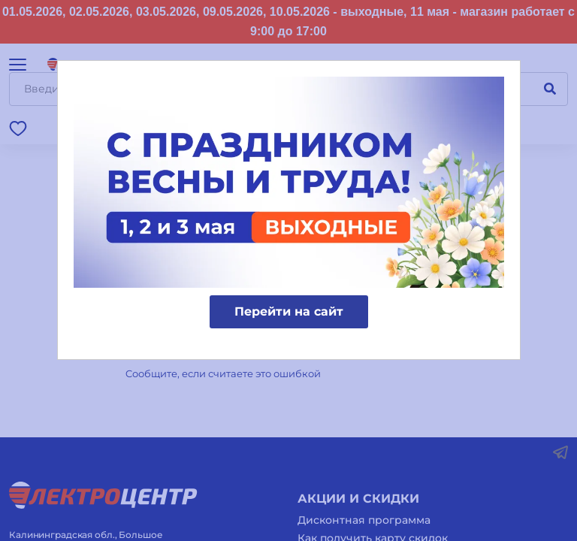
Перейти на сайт (288, 311)
